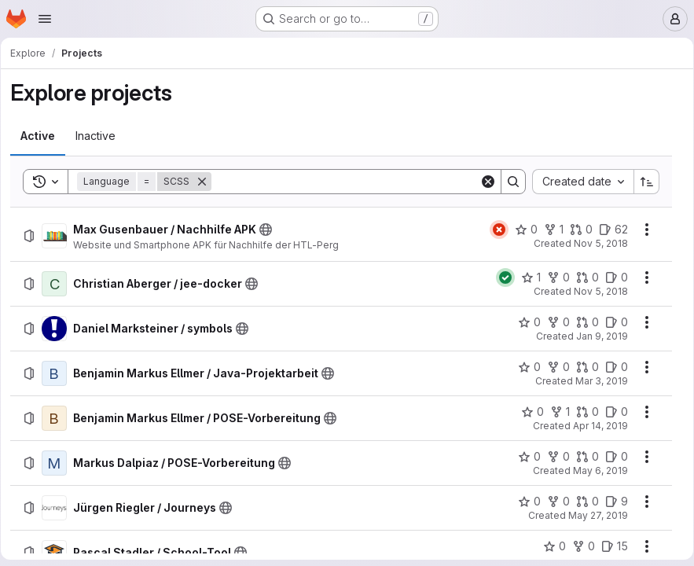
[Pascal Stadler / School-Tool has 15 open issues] (609, 546)
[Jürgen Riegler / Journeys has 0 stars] (523, 501)
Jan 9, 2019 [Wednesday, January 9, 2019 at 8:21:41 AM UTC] (596, 336)
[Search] (345, 181)
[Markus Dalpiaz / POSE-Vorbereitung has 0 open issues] (611, 456)
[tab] (43, 136)
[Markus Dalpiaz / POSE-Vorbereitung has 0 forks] (553, 456)
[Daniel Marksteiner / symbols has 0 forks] (553, 322)
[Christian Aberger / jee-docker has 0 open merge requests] (582, 277)
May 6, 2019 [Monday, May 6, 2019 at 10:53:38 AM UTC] (594, 470)
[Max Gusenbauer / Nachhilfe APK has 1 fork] (548, 229)
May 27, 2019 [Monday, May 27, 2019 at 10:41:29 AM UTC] (592, 515)
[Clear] (482, 181)
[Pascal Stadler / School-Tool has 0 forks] (578, 546)
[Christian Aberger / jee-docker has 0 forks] (553, 277)
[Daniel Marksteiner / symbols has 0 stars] (523, 322)
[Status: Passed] (499, 277)
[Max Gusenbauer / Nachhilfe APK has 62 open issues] (607, 229)
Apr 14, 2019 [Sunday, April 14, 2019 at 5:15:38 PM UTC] (594, 426)
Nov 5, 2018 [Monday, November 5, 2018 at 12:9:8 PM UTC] (595, 243)
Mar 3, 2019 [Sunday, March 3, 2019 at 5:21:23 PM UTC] (596, 381)
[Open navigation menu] (44, 18)
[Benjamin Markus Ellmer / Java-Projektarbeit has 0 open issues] (611, 367)
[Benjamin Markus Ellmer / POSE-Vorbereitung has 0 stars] (527, 412)
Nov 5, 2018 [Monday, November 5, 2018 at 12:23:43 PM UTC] (595, 291)
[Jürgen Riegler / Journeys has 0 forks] (553, 501)
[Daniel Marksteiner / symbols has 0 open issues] (611, 322)
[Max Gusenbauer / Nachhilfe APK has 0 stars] (520, 229)
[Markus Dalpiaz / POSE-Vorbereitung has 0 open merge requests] (582, 456)
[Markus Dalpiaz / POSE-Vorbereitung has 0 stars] (523, 456)
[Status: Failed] (493, 229)
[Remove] (207, 181)
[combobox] (577, 181)
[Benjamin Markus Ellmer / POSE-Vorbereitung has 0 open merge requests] (582, 412)
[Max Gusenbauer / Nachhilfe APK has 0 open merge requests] (575, 229)
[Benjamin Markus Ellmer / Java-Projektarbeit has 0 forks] (553, 367)
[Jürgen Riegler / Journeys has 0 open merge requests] (582, 501)
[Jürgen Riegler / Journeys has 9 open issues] (611, 501)
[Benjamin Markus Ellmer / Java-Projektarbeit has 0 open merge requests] (582, 367)
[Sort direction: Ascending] (641, 181)
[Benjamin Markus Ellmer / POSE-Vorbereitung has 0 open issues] (611, 412)
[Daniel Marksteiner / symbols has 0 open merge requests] (582, 322)
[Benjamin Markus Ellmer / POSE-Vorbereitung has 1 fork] (554, 412)
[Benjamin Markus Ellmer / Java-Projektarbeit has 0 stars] (523, 367)
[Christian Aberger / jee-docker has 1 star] (525, 277)
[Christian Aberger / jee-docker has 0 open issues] (611, 277)
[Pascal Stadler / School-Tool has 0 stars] (549, 546)
